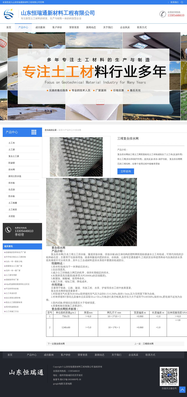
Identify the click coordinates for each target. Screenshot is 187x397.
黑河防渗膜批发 (12, 307)
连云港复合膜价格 (13, 298)
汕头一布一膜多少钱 (14, 261)
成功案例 (40, 27)
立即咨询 (126, 171)
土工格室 (12, 209)
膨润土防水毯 (14, 176)
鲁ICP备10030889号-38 (70, 379)
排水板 (11, 183)
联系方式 (142, 27)
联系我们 (175, 2)
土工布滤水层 (11, 293)
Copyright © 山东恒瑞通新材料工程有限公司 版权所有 (77, 367)
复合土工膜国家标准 (14, 302)
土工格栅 (12, 203)
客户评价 (57, 27)
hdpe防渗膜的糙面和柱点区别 (17, 284)
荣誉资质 (74, 27)
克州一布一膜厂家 (13, 270)
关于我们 (108, 27)
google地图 (58, 384)
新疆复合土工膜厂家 (14, 266)
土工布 (11, 143)
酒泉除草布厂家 (12, 280)
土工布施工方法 (12, 311)
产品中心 (23, 27)
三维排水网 (148, 344)
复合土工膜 (13, 156)
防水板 (11, 196)
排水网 (11, 169)
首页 (8, 27)
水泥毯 (11, 216)
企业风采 (125, 27)
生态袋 (11, 189)
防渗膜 (11, 163)
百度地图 (67, 384)
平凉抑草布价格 (12, 289)
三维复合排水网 (128, 138)
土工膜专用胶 (11, 275)
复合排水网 (59, 344)
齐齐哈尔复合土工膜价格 (16, 257)
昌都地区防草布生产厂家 (16, 252)
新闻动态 (91, 27)
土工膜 (11, 149)
